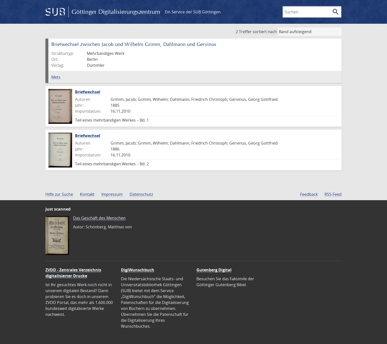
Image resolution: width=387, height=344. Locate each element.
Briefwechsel (87, 92)
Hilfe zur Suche (59, 194)
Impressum (112, 194)
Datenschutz (141, 194)
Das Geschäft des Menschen (99, 218)
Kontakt (87, 194)
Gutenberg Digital (214, 270)
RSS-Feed (333, 194)
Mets (55, 77)
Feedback (309, 194)
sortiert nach (265, 31)
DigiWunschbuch (137, 270)
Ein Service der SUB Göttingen (193, 12)
